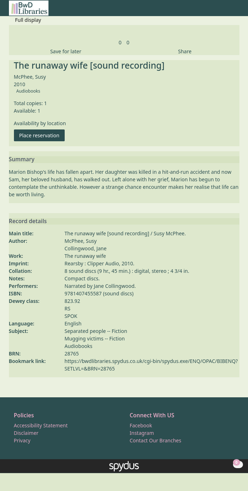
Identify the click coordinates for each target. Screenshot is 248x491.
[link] (120, 42)
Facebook (141, 425)
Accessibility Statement (41, 425)
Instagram (142, 432)
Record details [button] (28, 221)
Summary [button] (22, 159)
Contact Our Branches (155, 440)
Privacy (22, 440)
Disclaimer (26, 432)
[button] (226, 11)
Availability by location (40, 123)
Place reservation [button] (42, 135)
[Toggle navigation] (235, 11)
